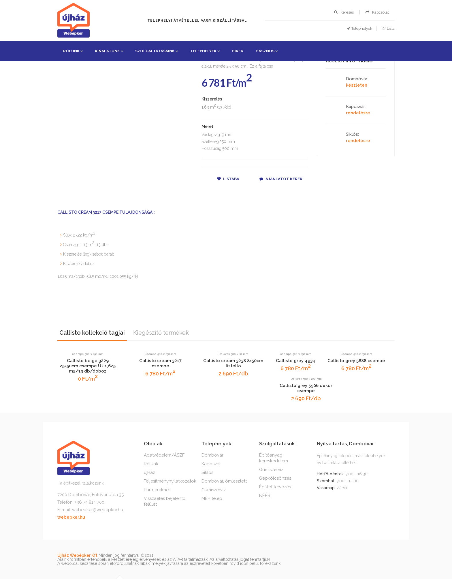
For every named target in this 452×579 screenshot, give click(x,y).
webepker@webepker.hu (97, 509)
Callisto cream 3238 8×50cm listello (233, 363)
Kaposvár (211, 463)
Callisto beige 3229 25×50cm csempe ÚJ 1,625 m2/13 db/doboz (88, 366)
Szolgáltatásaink (155, 51)
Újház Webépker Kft (77, 555)
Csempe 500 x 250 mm (87, 353)
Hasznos (265, 51)
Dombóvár (212, 455)
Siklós (207, 472)
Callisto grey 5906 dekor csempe (306, 388)
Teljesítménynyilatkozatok (170, 481)
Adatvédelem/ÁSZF (164, 455)
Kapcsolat (380, 12)
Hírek (237, 51)
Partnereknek (157, 489)
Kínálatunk (107, 51)
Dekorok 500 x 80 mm (233, 353)
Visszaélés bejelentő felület (164, 501)
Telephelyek (203, 51)
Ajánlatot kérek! (281, 179)
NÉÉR (264, 495)
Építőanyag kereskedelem (273, 458)
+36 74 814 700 (89, 502)
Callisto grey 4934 (295, 360)
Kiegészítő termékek (161, 332)
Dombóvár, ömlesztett (224, 481)
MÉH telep (211, 498)
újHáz (149, 472)
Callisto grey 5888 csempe (356, 360)
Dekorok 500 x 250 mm (306, 378)
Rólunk (71, 51)
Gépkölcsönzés (275, 478)
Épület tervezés (275, 486)
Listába (228, 179)
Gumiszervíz (213, 489)
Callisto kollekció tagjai (92, 332)
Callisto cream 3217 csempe (160, 363)
